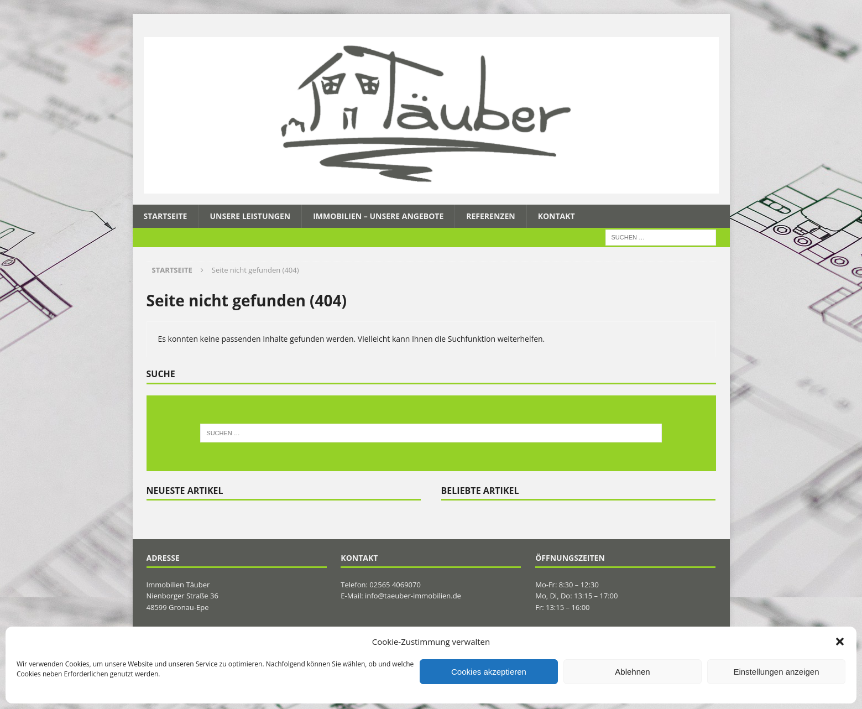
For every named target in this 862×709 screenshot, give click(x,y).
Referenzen (490, 216)
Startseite (165, 216)
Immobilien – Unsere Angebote (378, 216)
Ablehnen (632, 671)
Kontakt (556, 216)
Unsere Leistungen (250, 216)
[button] (839, 641)
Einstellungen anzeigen (776, 671)
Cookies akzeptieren (488, 671)
